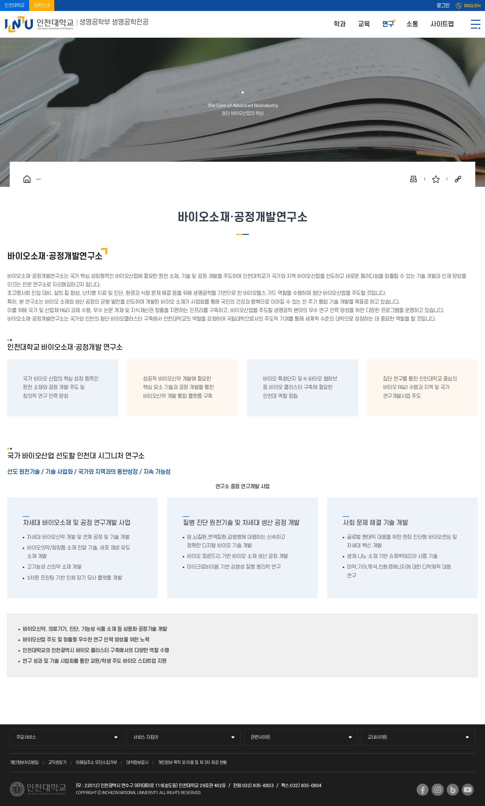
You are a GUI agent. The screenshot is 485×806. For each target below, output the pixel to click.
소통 (412, 24)
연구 (388, 24)
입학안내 (42, 5)
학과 (339, 24)
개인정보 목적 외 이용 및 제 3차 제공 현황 (192, 762)
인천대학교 (14, 5)
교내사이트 (377, 737)
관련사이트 (260, 737)
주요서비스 (26, 737)
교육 (364, 24)
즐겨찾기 (436, 179)
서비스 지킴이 (145, 737)
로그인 (443, 5)
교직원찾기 (57, 762)
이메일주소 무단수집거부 (96, 762)
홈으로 (27, 179)
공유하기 (458, 179)
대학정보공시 (137, 762)
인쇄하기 (413, 179)
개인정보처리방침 (24, 762)
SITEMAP (475, 24)
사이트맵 (442, 24)
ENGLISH (472, 5)
